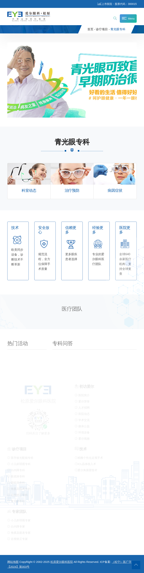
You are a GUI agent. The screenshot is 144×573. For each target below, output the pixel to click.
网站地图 (13, 561)
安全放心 (43, 230)
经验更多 (97, 230)
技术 (15, 227)
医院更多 (124, 230)
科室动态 (29, 190)
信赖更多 (70, 230)
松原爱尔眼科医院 (61, 561)
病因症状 (115, 190)
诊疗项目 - (103, 29)
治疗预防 (72, 190)
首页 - (91, 29)
